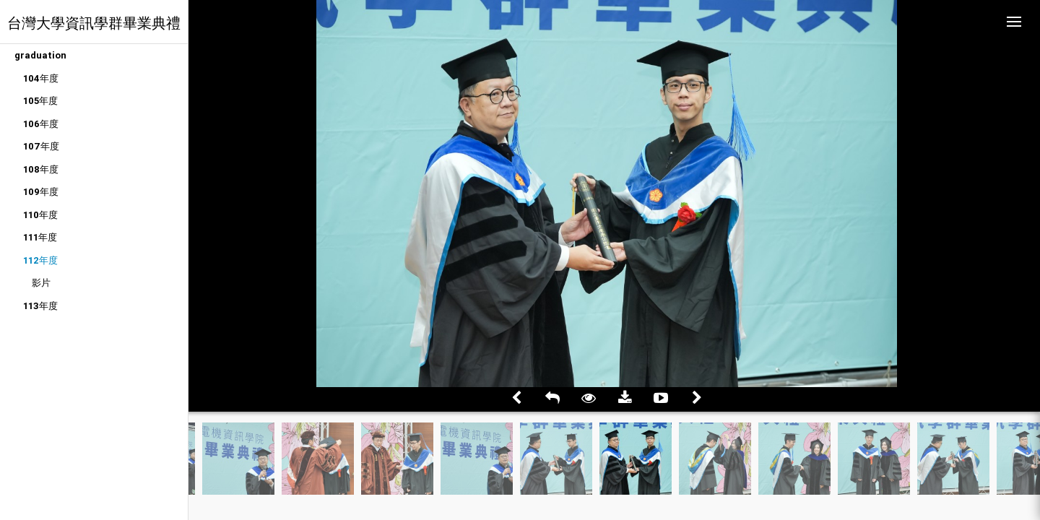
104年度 (40, 78)
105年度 (40, 101)
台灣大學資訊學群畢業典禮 (94, 23)
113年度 (40, 306)
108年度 (40, 169)
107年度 (41, 146)
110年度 (40, 215)
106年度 (40, 124)
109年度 (40, 192)
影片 (41, 283)
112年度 (40, 260)
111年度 (40, 237)
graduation (40, 55)
